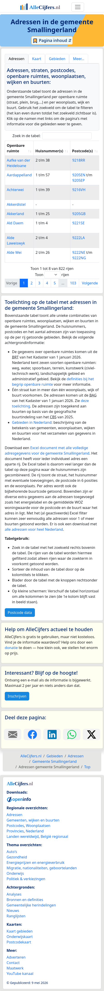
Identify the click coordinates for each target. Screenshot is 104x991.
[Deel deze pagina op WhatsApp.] (71, 734)
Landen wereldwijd (23, 836)
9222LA (78, 237)
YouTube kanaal (20, 973)
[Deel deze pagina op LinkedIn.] (52, 734)
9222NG (79, 257)
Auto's (12, 851)
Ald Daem (15, 222)
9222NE (78, 252)
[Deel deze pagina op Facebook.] (32, 734)
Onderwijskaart (20, 936)
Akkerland (15, 213)
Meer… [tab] (78, 58)
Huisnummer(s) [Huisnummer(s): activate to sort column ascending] (49, 150)
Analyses (14, 894)
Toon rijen (52, 274)
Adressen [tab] (16, 58)
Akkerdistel (16, 204)
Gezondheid (17, 857)
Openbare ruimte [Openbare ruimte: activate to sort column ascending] (16, 148)
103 (73, 283)
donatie (11, 647)
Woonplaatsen (38, 825)
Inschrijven (17, 696)
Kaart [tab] (36, 58)
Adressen (14, 814)
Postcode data (20, 612)
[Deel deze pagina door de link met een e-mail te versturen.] (12, 734)
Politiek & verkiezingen (26, 878)
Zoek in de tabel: (52, 135)
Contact (13, 962)
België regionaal (54, 836)
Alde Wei (14, 252)
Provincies (15, 831)
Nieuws (13, 910)
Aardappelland (19, 174)
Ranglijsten (16, 915)
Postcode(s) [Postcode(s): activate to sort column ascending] (82, 150)
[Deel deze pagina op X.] (91, 734)
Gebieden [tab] (57, 58)
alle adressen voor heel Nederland (34, 529)
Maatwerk (15, 968)
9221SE (78, 222)
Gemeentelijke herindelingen (31, 905)
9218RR (78, 160)
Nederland (35, 831)
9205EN (78, 174)
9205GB (79, 213)
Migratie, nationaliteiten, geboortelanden (42, 867)
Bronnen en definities (25, 899)
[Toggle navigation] (77, 7)
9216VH (78, 189)
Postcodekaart (19, 942)
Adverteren (16, 957)
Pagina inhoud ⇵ (52, 41)
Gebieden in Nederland (31, 422)
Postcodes (15, 825)
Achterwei (15, 189)
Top (87, 766)
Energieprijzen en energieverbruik (35, 862)
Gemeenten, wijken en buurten (33, 820)
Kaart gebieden (20, 931)
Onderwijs (15, 873)
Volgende (90, 283)
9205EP (78, 180)
